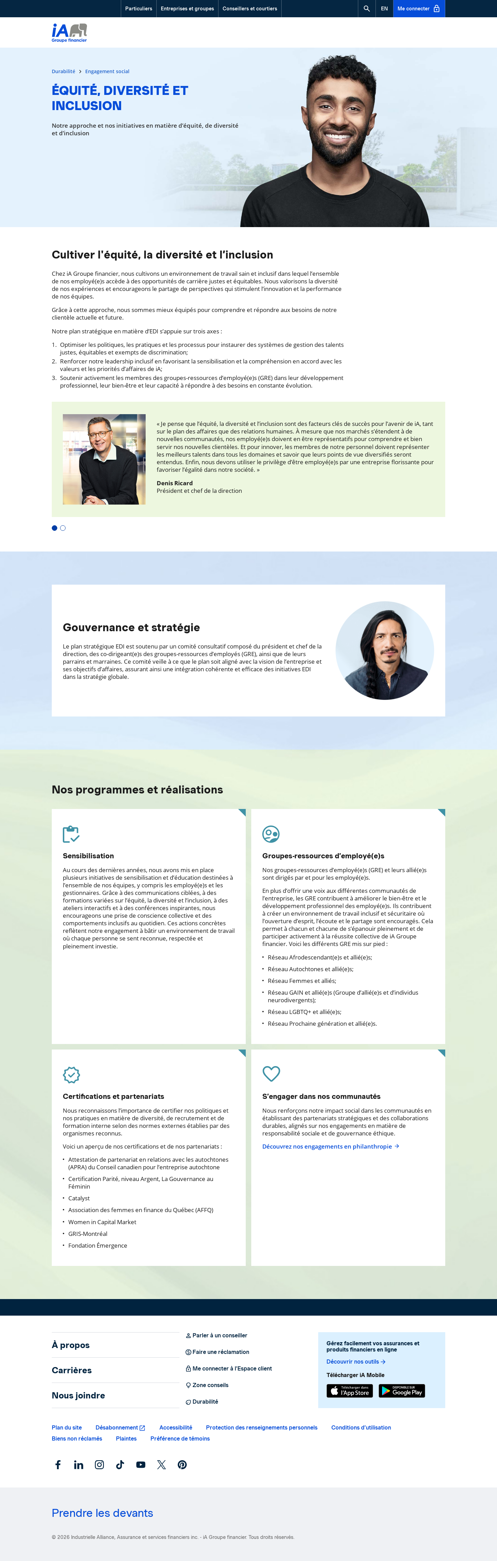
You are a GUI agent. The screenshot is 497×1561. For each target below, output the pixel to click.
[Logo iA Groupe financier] (69, 33)
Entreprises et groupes (187, 8)
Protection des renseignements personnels (262, 1427)
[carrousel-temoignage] (248, 466)
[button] (367, 8)
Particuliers (138, 8)
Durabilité (64, 71)
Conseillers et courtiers (250, 8)
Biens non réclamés (77, 1438)
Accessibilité (175, 1427)
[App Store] (350, 1391)
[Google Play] (402, 1391)
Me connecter (419, 8)
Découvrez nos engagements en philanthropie (331, 1146)
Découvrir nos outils (357, 1361)
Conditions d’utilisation (361, 1427)
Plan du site (67, 1427)
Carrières (72, 1370)
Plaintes (126, 1438)
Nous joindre (78, 1395)
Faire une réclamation (217, 1352)
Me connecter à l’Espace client (228, 1368)
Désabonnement (117, 1427)
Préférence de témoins (180, 1438)
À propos (71, 1345)
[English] (384, 8)
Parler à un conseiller (216, 1335)
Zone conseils (206, 1385)
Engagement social (107, 71)
